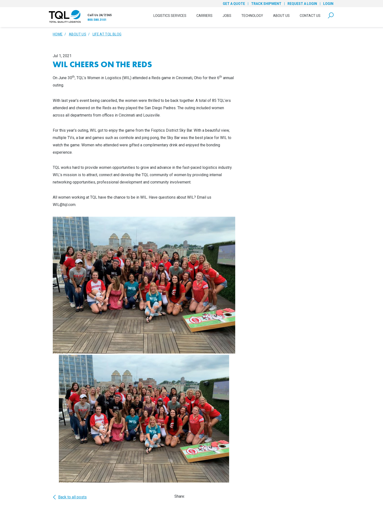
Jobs (227, 16)
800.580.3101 (96, 20)
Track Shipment (266, 3)
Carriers (204, 16)
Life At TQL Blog (107, 34)
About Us (281, 16)
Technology (252, 16)
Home (58, 34)
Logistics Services (169, 16)
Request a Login (302, 3)
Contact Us (310, 16)
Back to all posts (70, 497)
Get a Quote (234, 3)
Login (328, 3)
